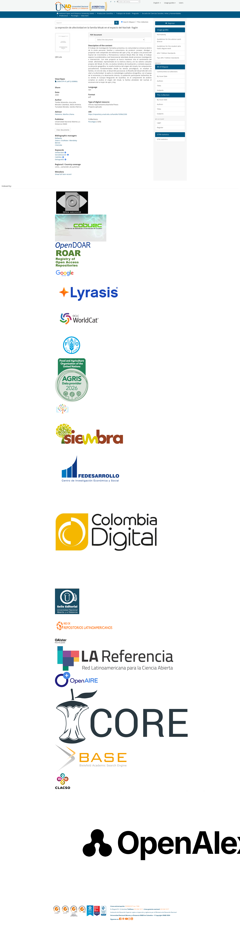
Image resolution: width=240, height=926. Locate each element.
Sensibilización (60, 155)
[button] (157, 3)
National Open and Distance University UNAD (76, 13)
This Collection (141, 22)
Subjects (160, 90)
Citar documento (62, 130)
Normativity (161, 34)
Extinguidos (59, 159)
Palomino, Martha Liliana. (64, 114)
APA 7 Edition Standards (166, 53)
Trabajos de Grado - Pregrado (127, 13)
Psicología (74, 16)
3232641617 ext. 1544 (132, 906)
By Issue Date (162, 76)
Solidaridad (59, 152)
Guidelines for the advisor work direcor (169, 40)
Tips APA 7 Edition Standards (168, 58)
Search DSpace (128, 22)
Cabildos (58, 157)
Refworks (58, 138)
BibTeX (57, 143)
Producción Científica (105, 13)
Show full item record (63, 174)
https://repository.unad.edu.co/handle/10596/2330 (107, 114)
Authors (160, 81)
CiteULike (58, 145)
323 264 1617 (138, 909)
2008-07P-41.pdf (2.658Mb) (66, 81)
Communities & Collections (167, 72)
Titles (159, 86)
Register (160, 127)
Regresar (170, 23)
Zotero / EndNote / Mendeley (66, 140)
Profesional (63, 16)
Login (159, 123)
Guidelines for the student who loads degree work (169, 47)
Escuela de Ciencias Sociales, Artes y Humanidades (161, 13)
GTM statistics (162, 139)
